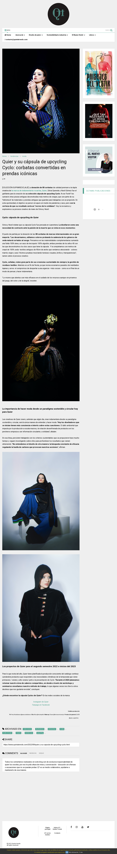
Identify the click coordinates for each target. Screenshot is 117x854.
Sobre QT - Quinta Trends (57, 828)
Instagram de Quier (40, 702)
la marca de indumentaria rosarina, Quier (29, 191)
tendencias (14, 156)
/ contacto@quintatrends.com (16, 39)
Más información (73, 852)
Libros (92, 35)
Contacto (57, 833)
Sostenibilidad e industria (57, 35)
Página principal (47, 828)
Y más (81, 852)
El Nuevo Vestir (78, 35)
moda (24, 156)
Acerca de (20, 35)
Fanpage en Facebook (41, 705)
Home (8, 35)
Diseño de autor (36, 35)
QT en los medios (47, 833)
